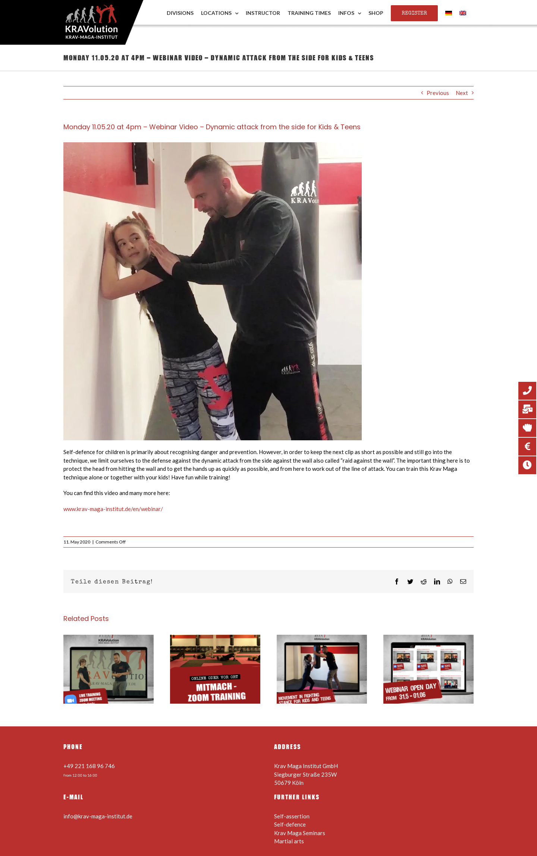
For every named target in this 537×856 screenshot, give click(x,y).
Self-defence (290, 824)
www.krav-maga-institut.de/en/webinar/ (113, 508)
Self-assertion (292, 816)
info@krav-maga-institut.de (97, 816)
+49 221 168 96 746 (89, 766)
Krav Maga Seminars (299, 833)
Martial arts (289, 841)
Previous (438, 92)
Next (462, 92)
